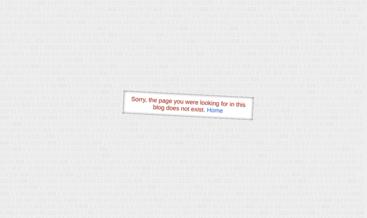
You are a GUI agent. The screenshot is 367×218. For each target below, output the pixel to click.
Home (215, 110)
